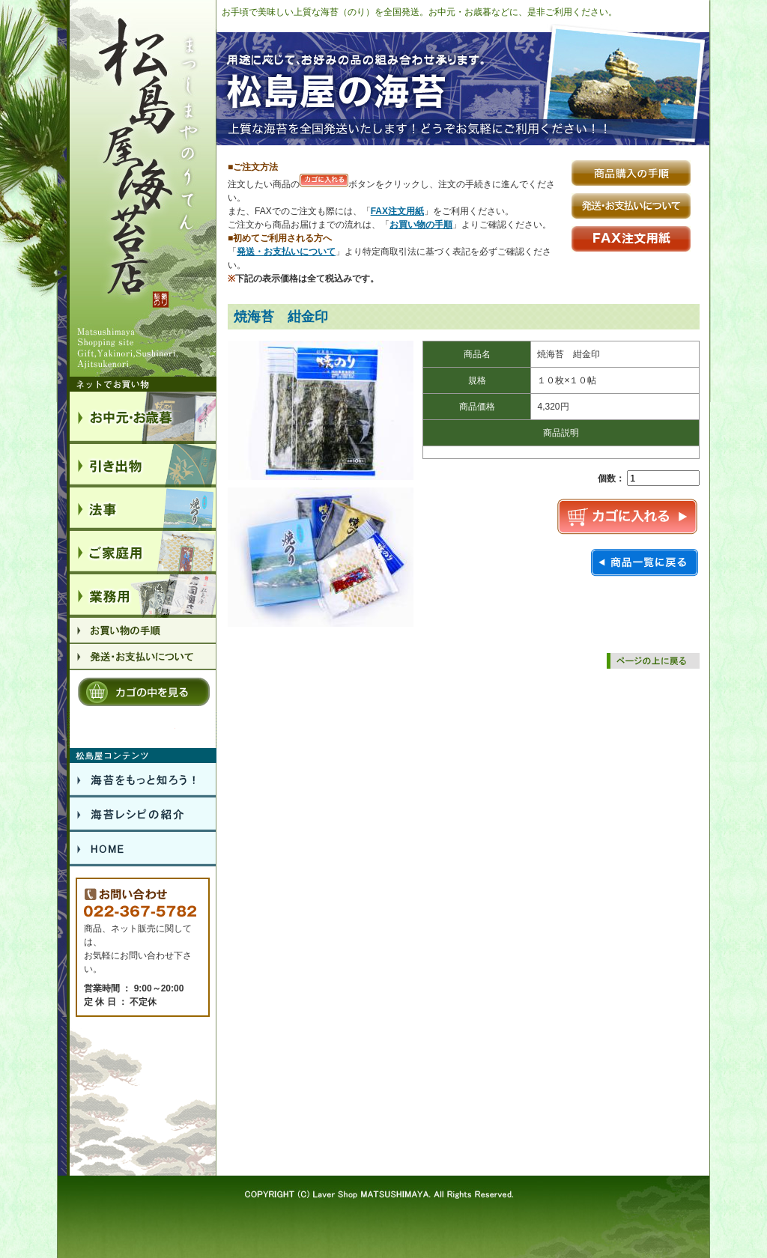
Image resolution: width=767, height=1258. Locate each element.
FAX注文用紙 (397, 211)
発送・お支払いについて (286, 251)
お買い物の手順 (420, 224)
